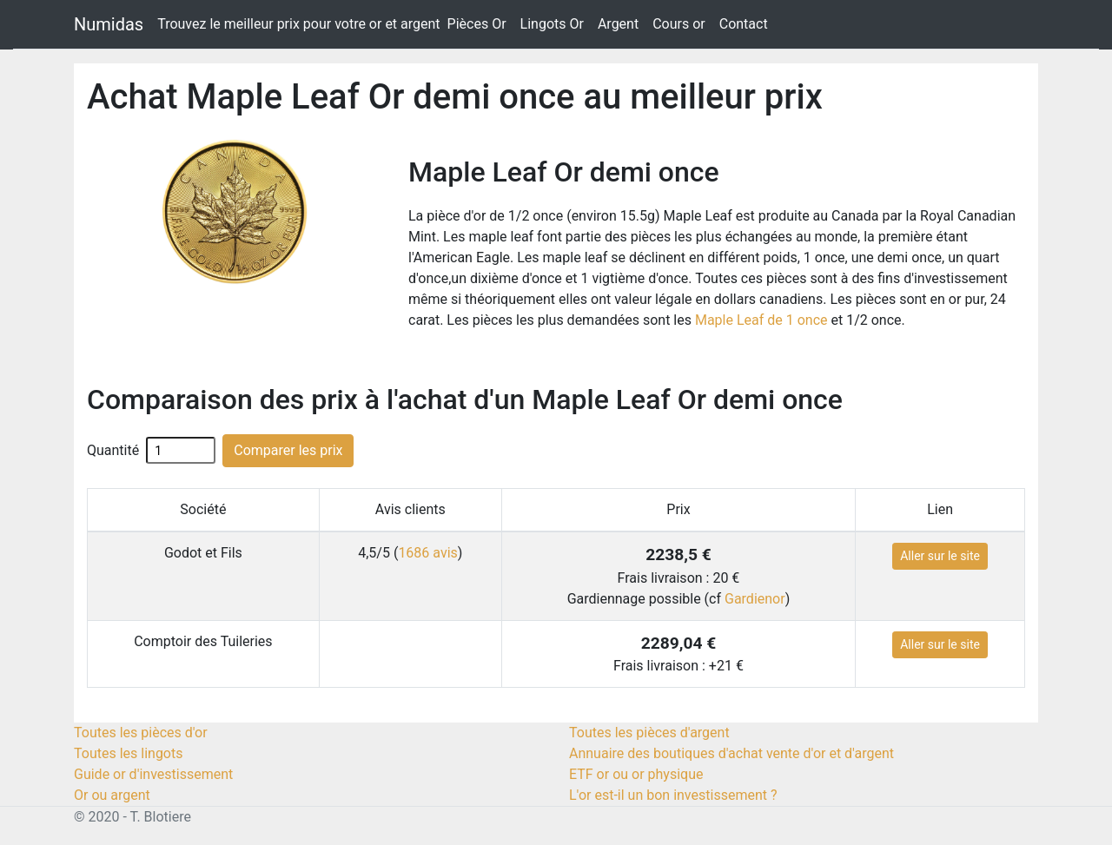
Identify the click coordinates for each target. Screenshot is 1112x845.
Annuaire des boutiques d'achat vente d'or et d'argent (731, 753)
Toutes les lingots (128, 753)
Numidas (108, 24)
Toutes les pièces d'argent (649, 732)
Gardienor (755, 599)
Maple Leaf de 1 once (761, 320)
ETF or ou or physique (636, 774)
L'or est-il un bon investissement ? (673, 795)
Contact (743, 24)
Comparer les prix (288, 450)
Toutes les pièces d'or (141, 732)
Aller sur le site (940, 556)
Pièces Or (476, 24)
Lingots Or (552, 24)
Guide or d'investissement (153, 774)
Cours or (678, 24)
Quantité (113, 450)
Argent (618, 24)
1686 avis (427, 553)
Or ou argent (112, 795)
